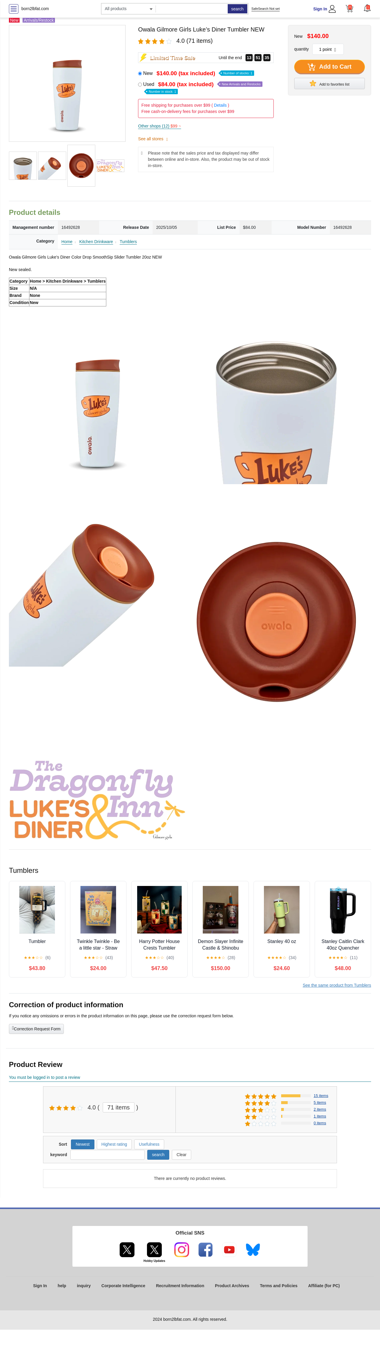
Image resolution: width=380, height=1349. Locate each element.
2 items (320, 1109)
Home (66, 241)
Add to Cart (330, 67)
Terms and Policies (278, 1285)
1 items (320, 1116)
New (198, 73)
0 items (320, 1123)
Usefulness (149, 1144)
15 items (321, 1095)
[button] (367, 8)
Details (220, 105)
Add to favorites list (329, 83)
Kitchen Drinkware (96, 241)
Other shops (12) (159, 126)
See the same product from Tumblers (337, 985)
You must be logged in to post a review (44, 1077)
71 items (118, 1107)
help (62, 1285)
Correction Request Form (36, 1028)
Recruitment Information (180, 1285)
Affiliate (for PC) (324, 1285)
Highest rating (114, 1144)
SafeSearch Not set (265, 8)
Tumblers (128, 241)
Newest (83, 1144)
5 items (320, 1102)
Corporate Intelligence (123, 1285)
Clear (181, 1154)
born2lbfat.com (35, 8)
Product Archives (232, 1285)
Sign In (320, 9)
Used (202, 87)
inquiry (84, 1285)
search (237, 9)
